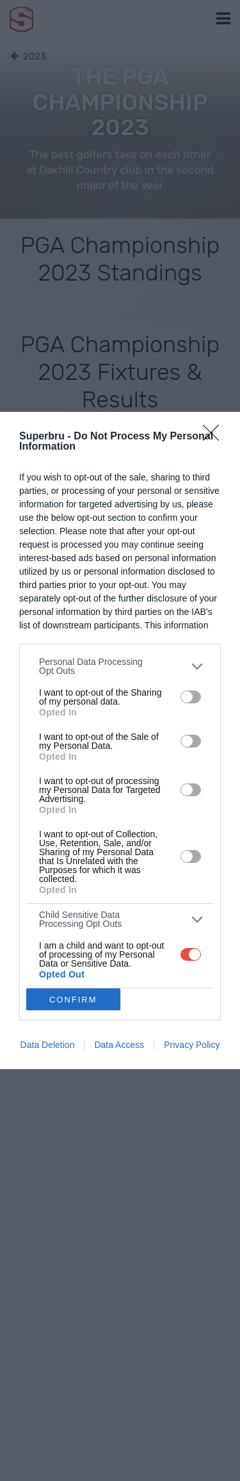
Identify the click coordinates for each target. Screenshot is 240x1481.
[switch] (190, 697)
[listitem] (120, 666)
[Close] (215, 437)
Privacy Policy (192, 1045)
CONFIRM (73, 999)
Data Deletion (47, 1045)
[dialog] (120, 740)
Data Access (119, 1045)
